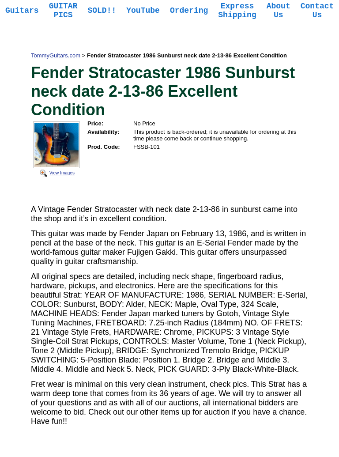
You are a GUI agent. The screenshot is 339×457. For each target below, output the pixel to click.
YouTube (143, 10)
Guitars (22, 10)
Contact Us (317, 10)
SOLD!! (101, 10)
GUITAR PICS (63, 10)
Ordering (189, 10)
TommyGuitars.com (55, 55)
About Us (278, 10)
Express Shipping (237, 10)
